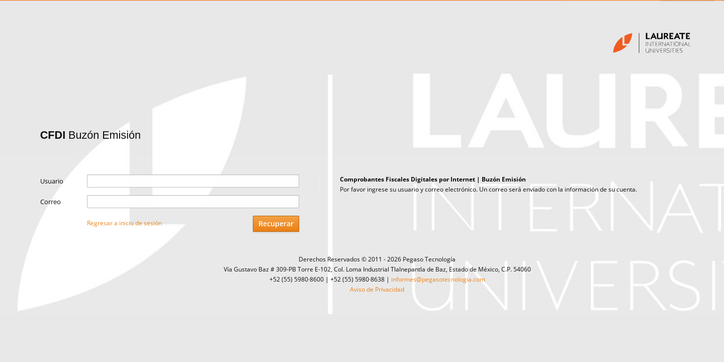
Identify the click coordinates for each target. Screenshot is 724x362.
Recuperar (276, 223)
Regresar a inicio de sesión (124, 223)
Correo (50, 201)
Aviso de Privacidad (377, 289)
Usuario (51, 181)
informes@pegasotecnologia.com (438, 279)
